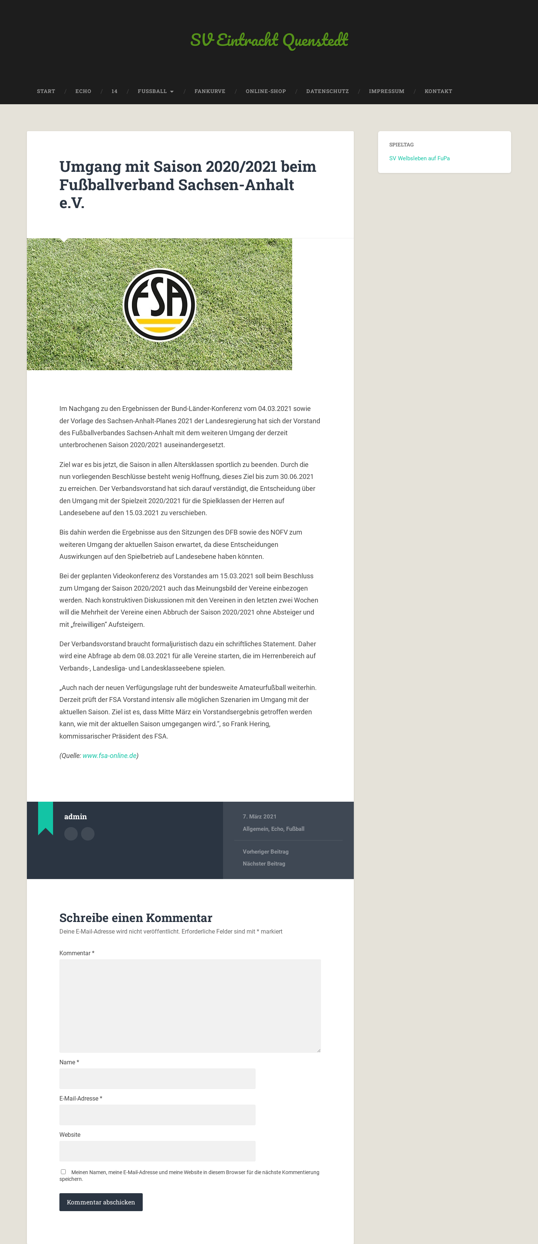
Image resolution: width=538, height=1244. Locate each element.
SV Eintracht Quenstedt (269, 39)
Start (46, 91)
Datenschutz (327, 91)
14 (115, 91)
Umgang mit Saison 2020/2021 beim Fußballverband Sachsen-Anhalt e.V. (187, 184)
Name (69, 1062)
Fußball (295, 829)
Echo (83, 91)
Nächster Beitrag (264, 863)
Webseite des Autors (88, 834)
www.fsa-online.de (109, 755)
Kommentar (77, 953)
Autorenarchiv (71, 834)
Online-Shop (266, 91)
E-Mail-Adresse (80, 1099)
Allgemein (255, 829)
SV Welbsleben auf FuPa (419, 158)
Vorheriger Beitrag (266, 851)
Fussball (152, 91)
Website (69, 1135)
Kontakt (438, 91)
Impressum (387, 91)
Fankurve (210, 91)
